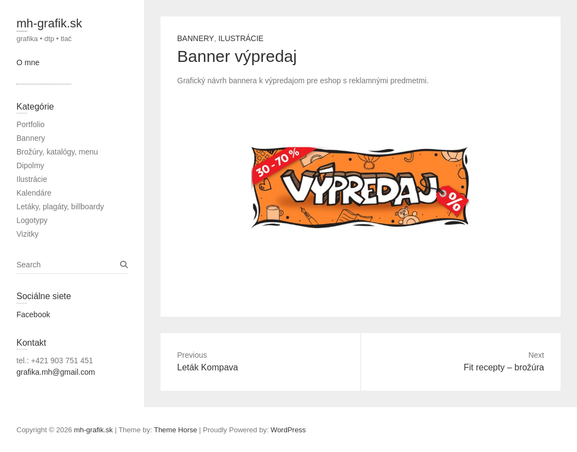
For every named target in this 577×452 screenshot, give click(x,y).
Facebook (33, 314)
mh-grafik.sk (49, 23)
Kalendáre (34, 192)
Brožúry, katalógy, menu (57, 151)
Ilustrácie (240, 38)
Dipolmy (30, 165)
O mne (27, 62)
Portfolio (30, 124)
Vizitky (27, 234)
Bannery (195, 38)
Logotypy (32, 220)
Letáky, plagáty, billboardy (60, 206)
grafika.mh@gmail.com (55, 372)
